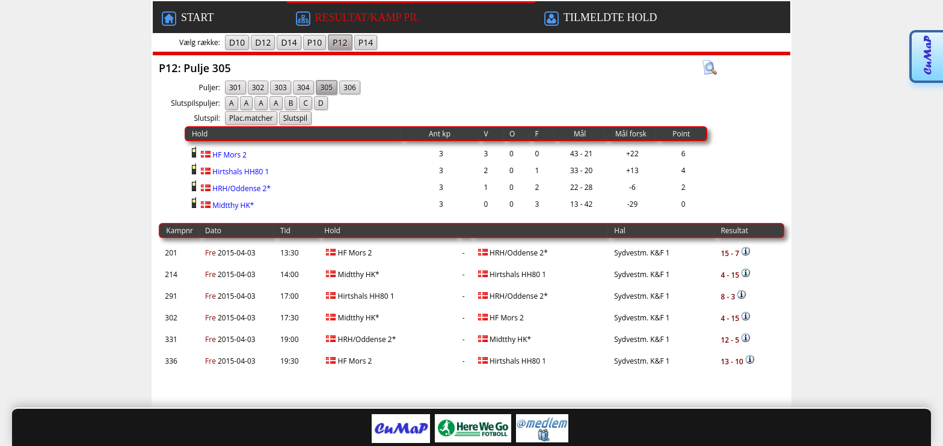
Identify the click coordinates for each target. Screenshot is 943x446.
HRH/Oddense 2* (235, 188)
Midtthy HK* (226, 205)
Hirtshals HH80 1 (234, 171)
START (187, 18)
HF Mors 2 (223, 155)
